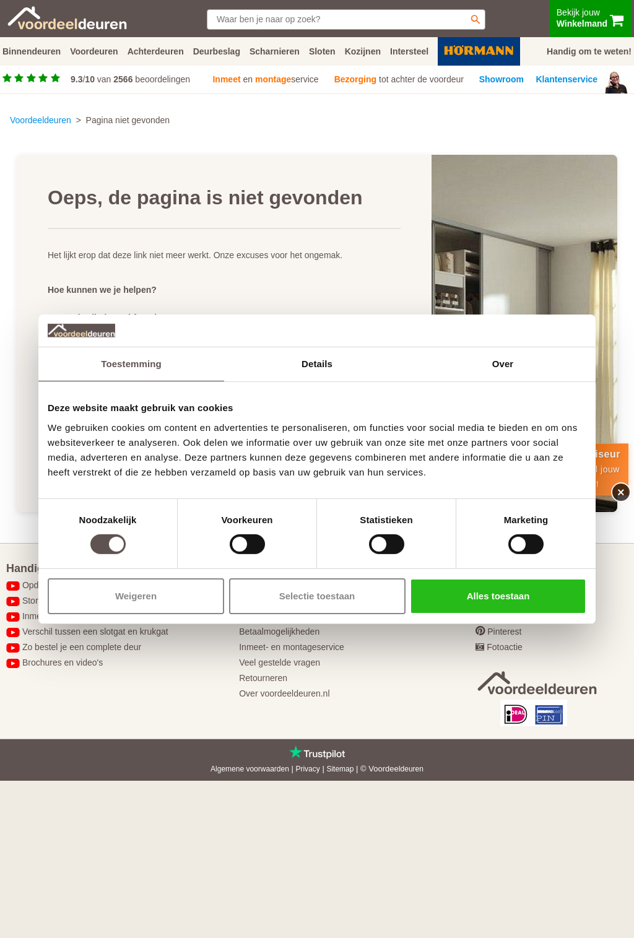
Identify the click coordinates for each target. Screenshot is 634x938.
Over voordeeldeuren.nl (284, 693)
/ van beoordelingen (130, 79)
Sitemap (340, 769)
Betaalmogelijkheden (279, 631)
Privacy (307, 769)
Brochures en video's (62, 662)
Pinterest (504, 631)
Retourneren (263, 678)
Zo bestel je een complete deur (81, 647)
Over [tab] (503, 363)
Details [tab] (317, 363)
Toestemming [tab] (131, 363)
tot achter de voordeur (399, 79)
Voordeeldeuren (40, 120)
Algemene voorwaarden (250, 769)
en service (265, 79)
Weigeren (136, 596)
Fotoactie (505, 647)
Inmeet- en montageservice (291, 647)
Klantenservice (567, 79)
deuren (412, 769)
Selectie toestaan (317, 596)
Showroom (501, 79)
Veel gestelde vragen (279, 662)
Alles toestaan (498, 596)
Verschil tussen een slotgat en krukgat (95, 631)
